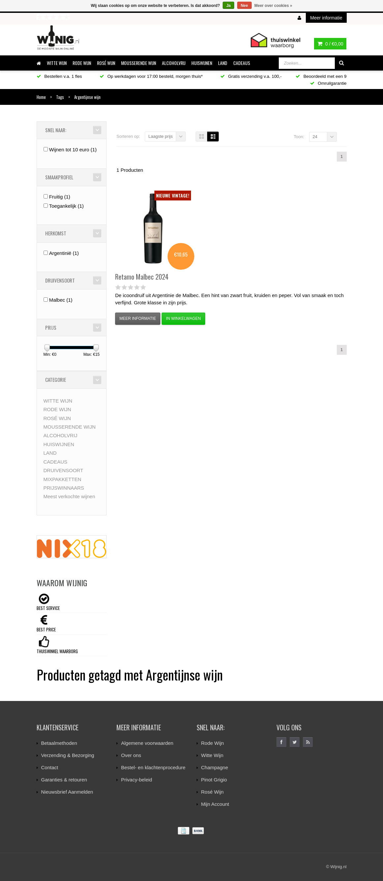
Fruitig (59, 196)
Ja (228, 5)
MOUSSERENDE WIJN (138, 62)
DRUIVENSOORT (63, 470)
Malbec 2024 (142, 277)
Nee (244, 5)
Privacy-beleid (136, 779)
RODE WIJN (82, 62)
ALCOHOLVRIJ (173, 62)
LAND (222, 62)
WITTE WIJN (57, 62)
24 (315, 136)
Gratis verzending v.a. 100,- (251, 76)
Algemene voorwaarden (147, 743)
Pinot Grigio (214, 779)
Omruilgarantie (328, 83)
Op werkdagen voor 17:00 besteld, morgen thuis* (151, 76)
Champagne (214, 767)
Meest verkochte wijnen (69, 496)
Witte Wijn (212, 755)
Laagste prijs (160, 136)
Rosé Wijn (212, 792)
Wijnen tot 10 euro (73, 149)
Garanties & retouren (64, 779)
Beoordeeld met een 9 (321, 76)
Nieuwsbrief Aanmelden (67, 792)
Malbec (61, 300)
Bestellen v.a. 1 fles (59, 76)
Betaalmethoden (59, 743)
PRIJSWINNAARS (64, 488)
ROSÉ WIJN (106, 62)
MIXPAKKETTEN (62, 479)
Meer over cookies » (273, 5)
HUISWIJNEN (201, 62)
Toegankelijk (66, 206)
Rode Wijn (212, 743)
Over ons (131, 755)
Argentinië (64, 253)
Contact (49, 767)
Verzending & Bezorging (67, 755)
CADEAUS (241, 62)
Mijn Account (215, 804)
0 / (330, 43)
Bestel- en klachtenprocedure (153, 767)
